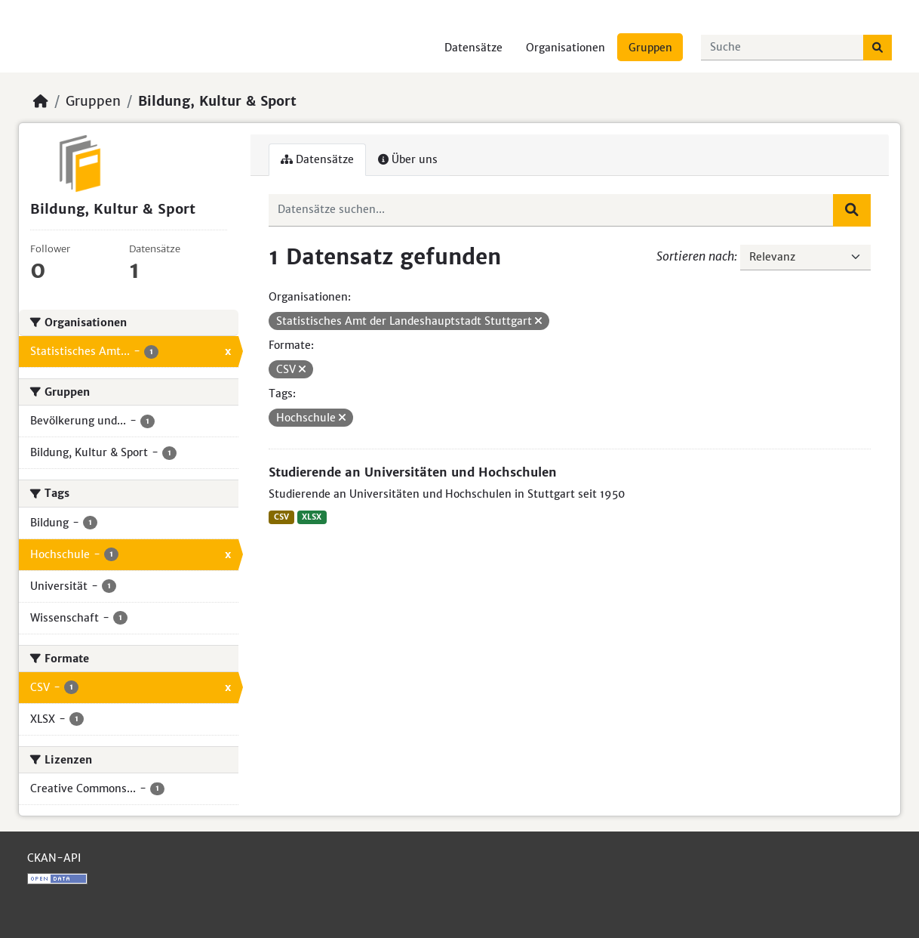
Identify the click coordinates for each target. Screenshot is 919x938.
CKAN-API (54, 858)
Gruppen (650, 47)
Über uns (408, 159)
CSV (281, 517)
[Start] (40, 101)
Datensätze (473, 47)
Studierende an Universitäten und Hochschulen (413, 472)
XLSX (311, 517)
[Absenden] (877, 47)
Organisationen (565, 47)
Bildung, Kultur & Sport (217, 101)
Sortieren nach (695, 256)
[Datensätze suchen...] (782, 47)
